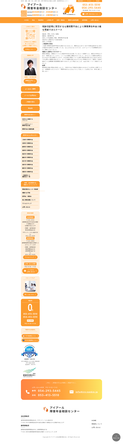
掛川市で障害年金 (27, 161)
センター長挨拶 (27, 193)
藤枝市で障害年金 (27, 157)
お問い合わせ (95, 20)
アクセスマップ (27, 207)
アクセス (89, 1)
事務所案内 (80, 1)
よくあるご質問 (30, 89)
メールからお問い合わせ (30, 274)
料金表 (97, 1)
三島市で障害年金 (27, 139)
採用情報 (84, 20)
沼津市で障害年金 (27, 143)
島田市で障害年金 (27, 154)
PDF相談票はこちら (30, 339)
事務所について (97, 427)
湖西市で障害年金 (27, 172)
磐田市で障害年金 (27, 168)
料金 (33, 20)
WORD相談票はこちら (30, 344)
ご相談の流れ (30, 102)
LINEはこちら (30, 49)
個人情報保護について (28, 203)
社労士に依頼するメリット (27, 119)
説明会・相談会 (27, 200)
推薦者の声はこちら (30, 81)
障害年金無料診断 (73, 20)
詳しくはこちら (30, 298)
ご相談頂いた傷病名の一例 (26, 175)
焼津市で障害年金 (27, 150)
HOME (26, 20)
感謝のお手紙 (26, 196)
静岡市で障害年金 (27, 147)
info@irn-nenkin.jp (87, 395)
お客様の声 (50, 20)
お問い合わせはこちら (91, 14)
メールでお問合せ (30, 95)
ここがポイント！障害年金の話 (27, 124)
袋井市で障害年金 (27, 164)
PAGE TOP (116, 437)
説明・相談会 (61, 20)
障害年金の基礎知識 (28, 129)
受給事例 (40, 20)
